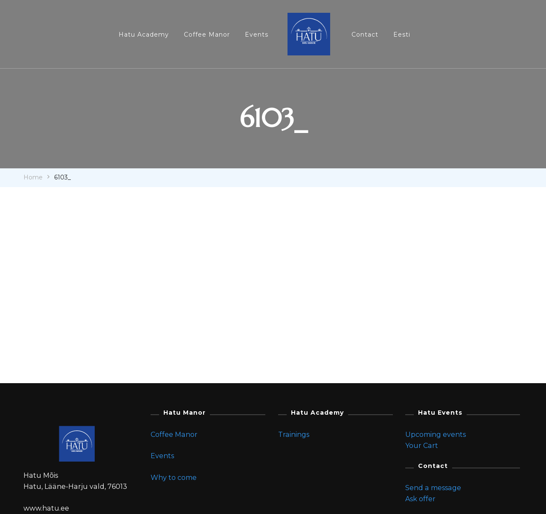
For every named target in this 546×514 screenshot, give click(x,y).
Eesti (401, 34)
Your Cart (421, 446)
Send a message (433, 488)
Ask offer (420, 499)
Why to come (174, 478)
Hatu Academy (144, 34)
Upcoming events (435, 434)
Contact (364, 34)
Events (256, 34)
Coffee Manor (207, 34)
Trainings (293, 434)
